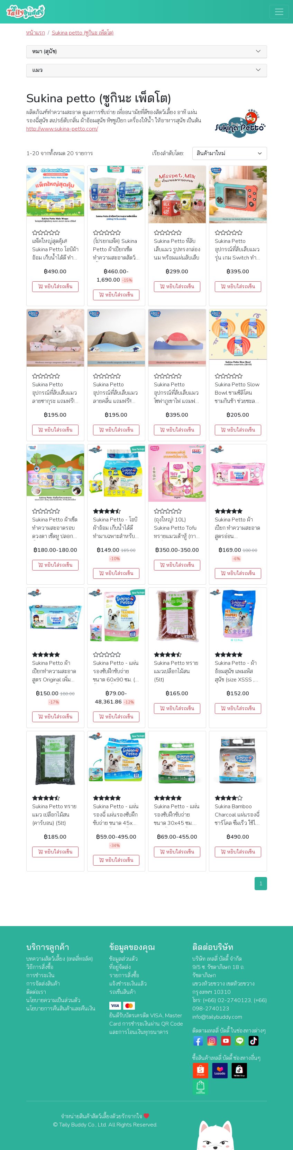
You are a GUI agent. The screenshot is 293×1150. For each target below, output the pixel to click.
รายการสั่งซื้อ (124, 975)
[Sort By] (229, 153)
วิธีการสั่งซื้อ (39, 967)
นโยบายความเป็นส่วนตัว (53, 1000)
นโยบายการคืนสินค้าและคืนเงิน (60, 1008)
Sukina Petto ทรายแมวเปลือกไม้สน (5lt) (176, 671)
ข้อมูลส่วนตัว (123, 959)
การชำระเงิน (40, 975)
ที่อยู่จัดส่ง (120, 967)
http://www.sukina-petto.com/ (62, 129)
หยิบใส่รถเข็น (55, 286)
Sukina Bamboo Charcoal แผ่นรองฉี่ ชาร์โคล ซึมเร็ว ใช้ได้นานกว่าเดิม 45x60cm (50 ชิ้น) (237, 823)
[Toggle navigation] (279, 12)
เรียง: (168, 153)
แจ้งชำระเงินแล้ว (128, 984)
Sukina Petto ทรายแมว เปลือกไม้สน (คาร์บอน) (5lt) (54, 815)
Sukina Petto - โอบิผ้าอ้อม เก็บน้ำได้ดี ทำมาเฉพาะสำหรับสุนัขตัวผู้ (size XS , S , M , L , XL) (115, 536)
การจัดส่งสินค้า (43, 984)
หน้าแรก (35, 33)
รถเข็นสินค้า (122, 992)
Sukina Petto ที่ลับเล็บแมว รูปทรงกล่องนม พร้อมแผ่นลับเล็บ (177, 249)
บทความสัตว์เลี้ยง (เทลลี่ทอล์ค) (59, 959)
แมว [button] (37, 70)
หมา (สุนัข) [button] (44, 51)
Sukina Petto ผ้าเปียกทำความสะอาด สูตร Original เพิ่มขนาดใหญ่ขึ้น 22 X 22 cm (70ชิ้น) (54, 679)
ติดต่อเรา (36, 992)
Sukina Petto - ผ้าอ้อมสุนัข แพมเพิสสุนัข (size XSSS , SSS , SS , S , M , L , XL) (237, 679)
